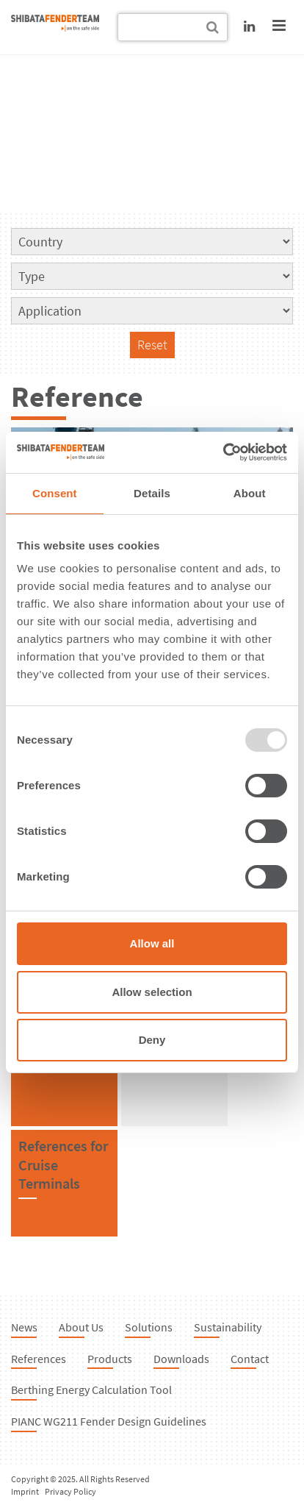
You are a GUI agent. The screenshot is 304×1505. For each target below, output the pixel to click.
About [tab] (250, 493)
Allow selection (152, 992)
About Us (81, 1327)
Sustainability (227, 1327)
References (38, 1358)
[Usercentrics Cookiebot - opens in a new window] (223, 452)
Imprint (25, 1491)
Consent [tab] (54, 493)
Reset (152, 344)
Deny (152, 1039)
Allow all (152, 943)
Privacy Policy (70, 1491)
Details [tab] (152, 493)
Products (109, 1358)
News (24, 1327)
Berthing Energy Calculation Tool (91, 1389)
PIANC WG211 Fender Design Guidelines (108, 1421)
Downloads (181, 1358)
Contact (250, 1358)
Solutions (149, 1327)
